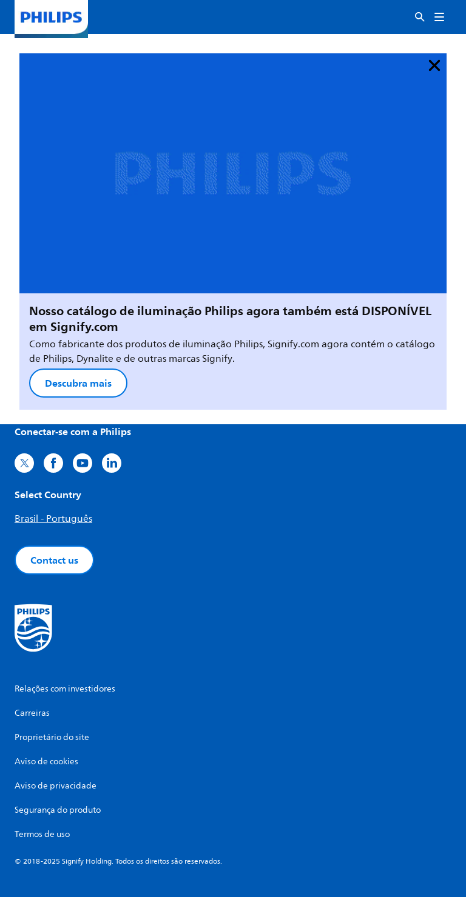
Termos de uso (42, 834)
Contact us (54, 560)
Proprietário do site (52, 737)
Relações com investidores (65, 689)
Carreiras (32, 713)
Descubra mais (78, 383)
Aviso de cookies (46, 762)
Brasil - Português (53, 519)
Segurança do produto (58, 810)
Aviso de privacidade (55, 786)
